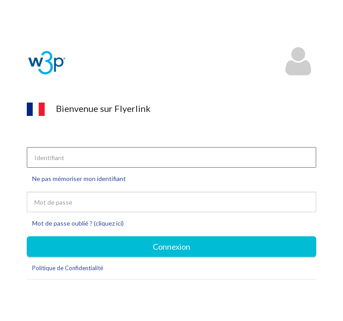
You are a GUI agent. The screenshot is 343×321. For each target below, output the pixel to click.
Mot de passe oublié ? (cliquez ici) (78, 223)
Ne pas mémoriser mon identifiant (79, 178)
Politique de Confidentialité (67, 268)
